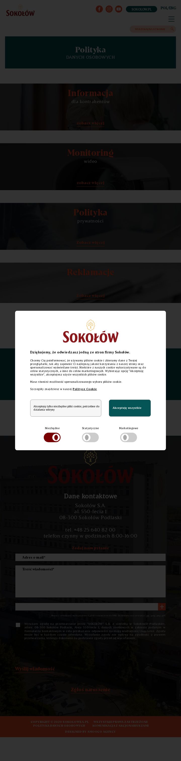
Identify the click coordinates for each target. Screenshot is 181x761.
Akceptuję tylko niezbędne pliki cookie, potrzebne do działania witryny (66, 408)
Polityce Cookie (85, 389)
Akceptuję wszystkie (127, 408)
